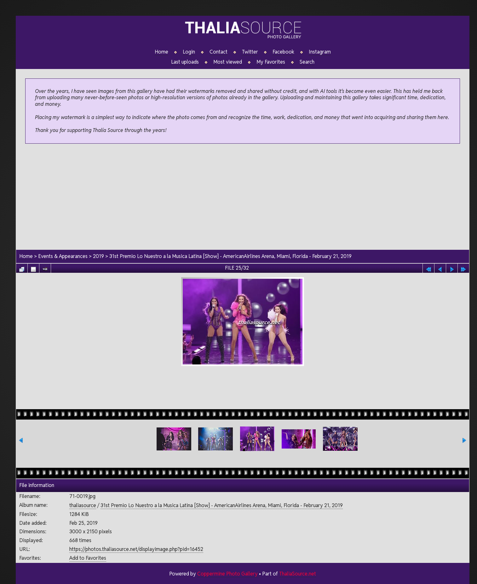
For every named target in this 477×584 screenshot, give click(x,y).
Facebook (283, 52)
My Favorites (270, 62)
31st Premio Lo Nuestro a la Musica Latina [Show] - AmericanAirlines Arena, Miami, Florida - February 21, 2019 (230, 256)
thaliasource (82, 505)
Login (189, 52)
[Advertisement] (242, 197)
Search (307, 62)
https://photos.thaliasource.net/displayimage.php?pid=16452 (136, 549)
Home (161, 52)
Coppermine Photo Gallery (227, 573)
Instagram (320, 52)
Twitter (250, 52)
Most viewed (227, 62)
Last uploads (185, 62)
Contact (218, 52)
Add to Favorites (87, 558)
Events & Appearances (63, 256)
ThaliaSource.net (297, 573)
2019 (98, 256)
